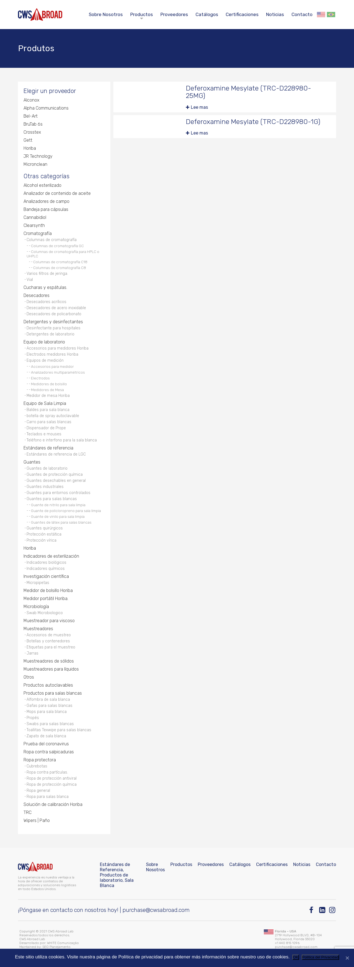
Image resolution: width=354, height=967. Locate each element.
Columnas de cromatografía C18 (60, 262)
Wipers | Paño (37, 820)
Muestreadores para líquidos (51, 669)
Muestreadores (38, 628)
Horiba (30, 148)
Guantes (32, 462)
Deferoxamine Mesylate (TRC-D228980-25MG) (248, 92)
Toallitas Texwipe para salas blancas (59, 730)
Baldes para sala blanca (48, 409)
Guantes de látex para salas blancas (61, 522)
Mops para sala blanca (47, 711)
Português (331, 15)
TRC (28, 812)
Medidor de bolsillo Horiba (48, 590)
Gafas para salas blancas (49, 705)
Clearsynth (34, 225)
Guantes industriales (45, 486)
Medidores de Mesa (47, 389)
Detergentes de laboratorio (50, 334)
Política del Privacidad (320, 957)
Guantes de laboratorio (47, 468)
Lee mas (199, 107)
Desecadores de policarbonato (54, 314)
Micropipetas (38, 582)
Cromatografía (38, 233)
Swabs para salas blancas (50, 724)
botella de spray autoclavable (53, 415)
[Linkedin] (322, 910)
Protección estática (44, 534)
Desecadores (37, 295)
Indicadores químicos (46, 568)
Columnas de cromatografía (52, 239)
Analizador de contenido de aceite (57, 193)
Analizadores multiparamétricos (58, 372)
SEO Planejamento (56, 947)
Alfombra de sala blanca (48, 699)
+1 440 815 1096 (287, 943)
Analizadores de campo (46, 201)
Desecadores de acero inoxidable (56, 308)
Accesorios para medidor (52, 366)
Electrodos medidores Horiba (52, 354)
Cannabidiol (35, 217)
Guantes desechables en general (56, 480)
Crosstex (32, 132)
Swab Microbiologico (45, 613)
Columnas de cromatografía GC (57, 246)
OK (295, 957)
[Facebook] (312, 910)
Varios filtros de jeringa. (47, 273)
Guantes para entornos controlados (58, 492)
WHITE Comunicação (63, 943)
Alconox (31, 100)
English (321, 15)
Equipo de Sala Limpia (45, 403)
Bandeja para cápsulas (46, 209)
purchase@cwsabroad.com (156, 910)
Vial (30, 279)
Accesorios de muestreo (49, 635)
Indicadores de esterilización (51, 556)
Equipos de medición (45, 360)
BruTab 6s (33, 124)
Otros (29, 677)
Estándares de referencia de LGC (56, 454)
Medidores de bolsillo (49, 384)
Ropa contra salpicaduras (49, 751)
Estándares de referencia (48, 448)
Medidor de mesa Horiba (48, 395)
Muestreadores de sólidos (49, 661)
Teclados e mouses (44, 434)
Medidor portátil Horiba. (46, 598)
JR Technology (38, 156)
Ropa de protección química (52, 784)
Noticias (275, 14)
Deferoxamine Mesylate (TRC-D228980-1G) (253, 122)
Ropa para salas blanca (48, 796)
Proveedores (174, 14)
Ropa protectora (40, 759)
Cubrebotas (37, 766)
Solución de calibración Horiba (53, 804)
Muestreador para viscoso (49, 620)
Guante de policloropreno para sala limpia (66, 510)
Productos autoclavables (48, 685)
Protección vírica (41, 540)
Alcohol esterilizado (42, 185)
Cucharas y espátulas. (45, 287)
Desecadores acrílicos (46, 301)
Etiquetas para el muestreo (51, 647)
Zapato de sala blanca (46, 736)
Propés (33, 717)
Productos (141, 14)
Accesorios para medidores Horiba (57, 348)
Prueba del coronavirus (46, 743)
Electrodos (40, 378)
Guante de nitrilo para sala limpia (58, 505)
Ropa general (38, 790)
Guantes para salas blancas (52, 499)
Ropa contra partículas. (47, 772)
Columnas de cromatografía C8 (59, 267)
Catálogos (207, 14)
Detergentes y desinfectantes (53, 321)
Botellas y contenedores (48, 641)
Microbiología (36, 606)
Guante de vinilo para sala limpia (58, 516)
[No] (347, 958)
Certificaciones (242, 14)
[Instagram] (332, 910)
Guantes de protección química (55, 474)
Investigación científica (46, 576)
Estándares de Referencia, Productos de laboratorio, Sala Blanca (117, 875)
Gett (28, 140)
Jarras (32, 653)
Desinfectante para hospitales (53, 328)
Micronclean (35, 164)
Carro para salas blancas (49, 422)
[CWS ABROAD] (40, 14)
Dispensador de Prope (46, 428)
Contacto (302, 14)
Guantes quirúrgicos (45, 528)
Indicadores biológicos (46, 562)
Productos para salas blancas (53, 693)
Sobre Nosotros (106, 14)
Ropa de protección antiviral (52, 778)
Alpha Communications (46, 108)
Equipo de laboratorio (44, 342)
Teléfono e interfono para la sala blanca (62, 440)
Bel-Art (31, 116)
